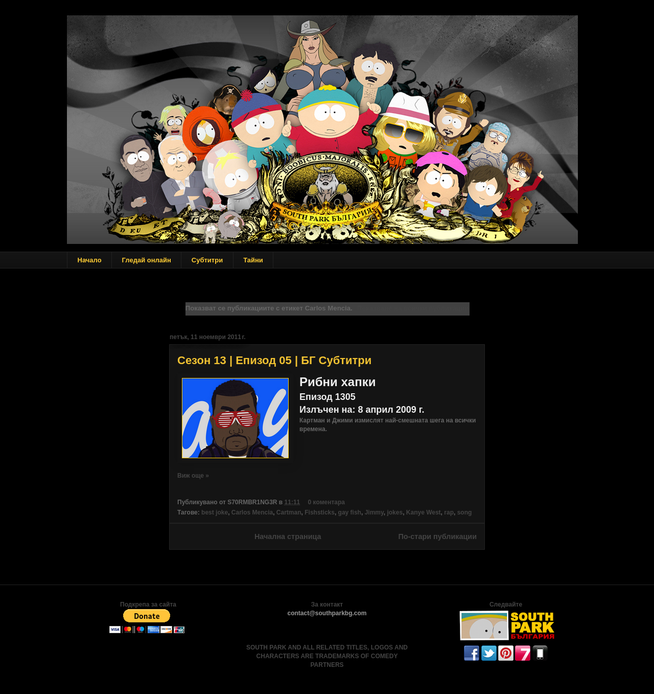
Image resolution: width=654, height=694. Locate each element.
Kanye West (423, 512)
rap (449, 512)
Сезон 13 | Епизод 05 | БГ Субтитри (274, 360)
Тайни (253, 260)
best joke (214, 512)
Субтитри (207, 260)
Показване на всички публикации (413, 308)
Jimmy (374, 512)
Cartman (288, 512)
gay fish (349, 512)
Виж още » (193, 475)
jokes (395, 512)
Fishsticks (320, 512)
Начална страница (287, 536)
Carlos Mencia (252, 512)
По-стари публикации (437, 536)
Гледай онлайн (146, 260)
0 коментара (326, 502)
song (464, 512)
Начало (90, 260)
